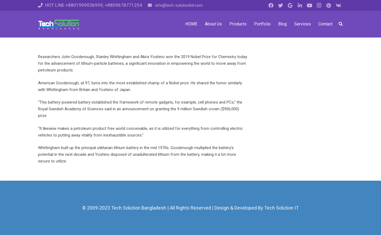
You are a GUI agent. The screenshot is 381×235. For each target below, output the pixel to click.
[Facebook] (271, 5)
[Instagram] (319, 5)
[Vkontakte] (338, 5)
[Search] (340, 24)
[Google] (290, 5)
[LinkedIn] (300, 5)
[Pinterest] (329, 5)
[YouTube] (309, 5)
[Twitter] (280, 5)
